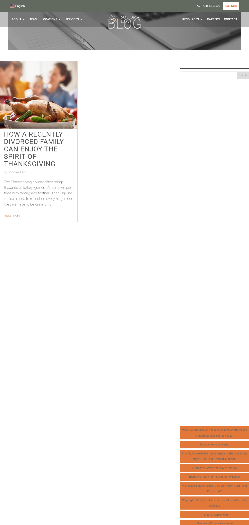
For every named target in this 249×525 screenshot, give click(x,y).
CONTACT (230, 19)
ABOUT (16, 19)
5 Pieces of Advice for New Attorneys (214, 468)
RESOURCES (190, 19)
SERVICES (72, 19)
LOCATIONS (49, 19)
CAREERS (213, 19)
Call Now (231, 5)
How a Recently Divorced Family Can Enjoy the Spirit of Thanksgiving (34, 149)
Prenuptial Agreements (214, 514)
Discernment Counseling (214, 444)
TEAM (33, 19)
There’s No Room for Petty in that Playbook (214, 476)
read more (12, 215)
